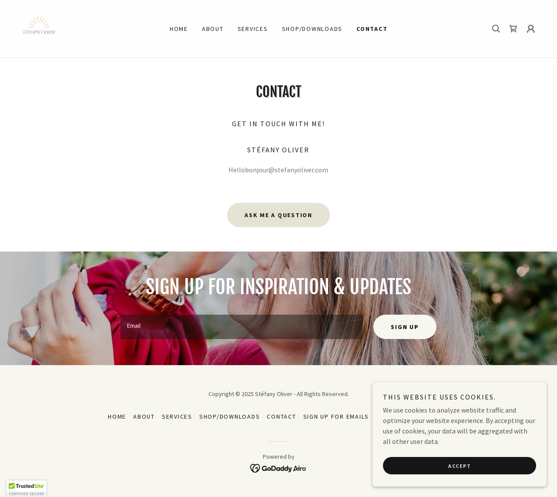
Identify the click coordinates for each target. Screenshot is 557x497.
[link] (39, 28)
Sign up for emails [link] (336, 416)
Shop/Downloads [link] (312, 29)
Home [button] (117, 416)
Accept (459, 466)
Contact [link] (371, 29)
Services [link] (253, 29)
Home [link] (179, 29)
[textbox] (242, 327)
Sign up (405, 327)
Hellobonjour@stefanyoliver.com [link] (278, 169)
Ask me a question (278, 215)
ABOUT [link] (213, 29)
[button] (531, 28)
